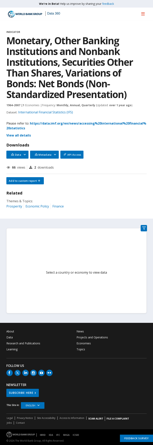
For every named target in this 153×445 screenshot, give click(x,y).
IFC (58, 435)
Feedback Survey (136, 438)
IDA (51, 435)
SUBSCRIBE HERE (21, 393)
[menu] (143, 14)
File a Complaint (118, 418)
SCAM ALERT (95, 418)
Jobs (9, 422)
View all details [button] (18, 135)
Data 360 (53, 13)
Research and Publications (23, 343)
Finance (58, 206)
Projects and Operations (92, 337)
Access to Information (72, 418)
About (10, 331)
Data (9, 337)
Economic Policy (37, 206)
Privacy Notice (25, 418)
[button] (25, 180)
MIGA (66, 435)
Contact (20, 422)
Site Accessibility (46, 418)
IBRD (43, 435)
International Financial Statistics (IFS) (45, 112)
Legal (10, 418)
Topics (80, 349)
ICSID (76, 435)
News (80, 331)
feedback (108, 4)
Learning (12, 349)
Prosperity (14, 206)
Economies (83, 343)
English (30, 405)
